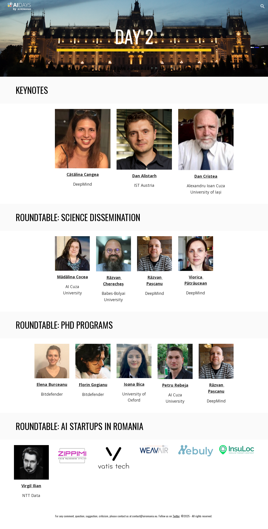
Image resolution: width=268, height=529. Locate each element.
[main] (134, 38)
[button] (262, 6)
